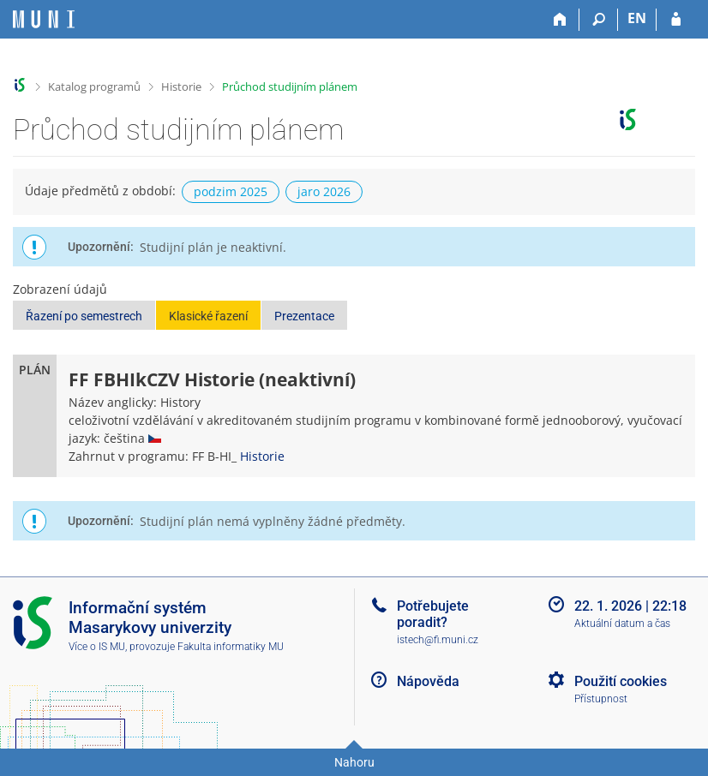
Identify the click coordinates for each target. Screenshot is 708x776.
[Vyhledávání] (598, 20)
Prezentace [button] (304, 316)
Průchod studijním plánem (289, 86)
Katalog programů (94, 86)
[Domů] (560, 20)
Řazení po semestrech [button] (84, 316)
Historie (181, 86)
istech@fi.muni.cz (437, 640)
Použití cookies (620, 681)
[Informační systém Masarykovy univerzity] (44, 19)
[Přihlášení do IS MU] (676, 20)
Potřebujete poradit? (433, 614)
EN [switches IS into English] (636, 18)
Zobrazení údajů (60, 289)
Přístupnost (600, 699)
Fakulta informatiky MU (230, 647)
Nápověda (428, 681)
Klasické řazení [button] (208, 316)
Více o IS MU (97, 647)
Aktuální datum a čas (622, 624)
